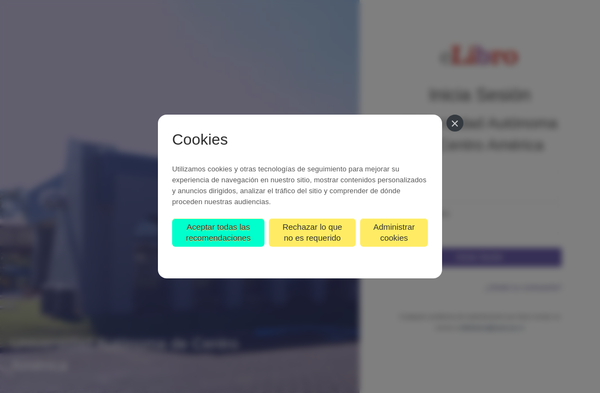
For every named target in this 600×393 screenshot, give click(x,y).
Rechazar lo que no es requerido (312, 232)
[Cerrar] (454, 123)
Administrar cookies (394, 232)
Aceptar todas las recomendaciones (218, 232)
